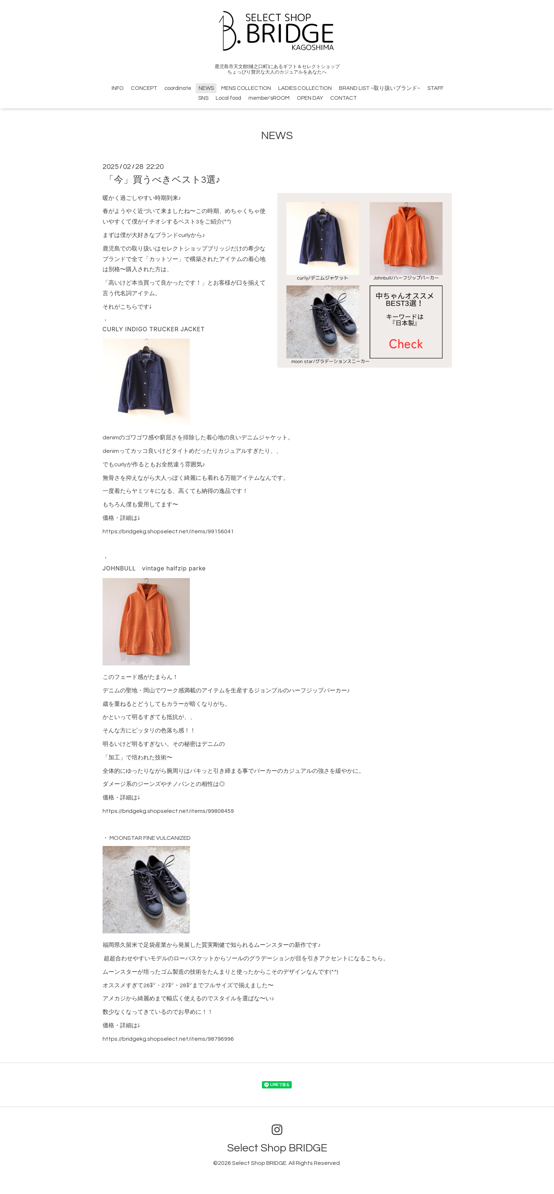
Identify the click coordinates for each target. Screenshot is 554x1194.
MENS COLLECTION (246, 88)
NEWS (206, 88)
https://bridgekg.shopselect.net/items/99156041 (168, 531)
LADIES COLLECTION (305, 88)
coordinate (177, 88)
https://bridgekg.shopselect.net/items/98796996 (168, 1039)
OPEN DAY (310, 98)
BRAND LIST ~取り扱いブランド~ (379, 88)
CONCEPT (144, 88)
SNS (203, 98)
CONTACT (343, 98)
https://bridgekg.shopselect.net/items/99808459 (168, 811)
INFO (118, 88)
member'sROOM (269, 98)
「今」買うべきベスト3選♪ (162, 179)
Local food (228, 98)
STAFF (435, 88)
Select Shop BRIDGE (277, 1148)
